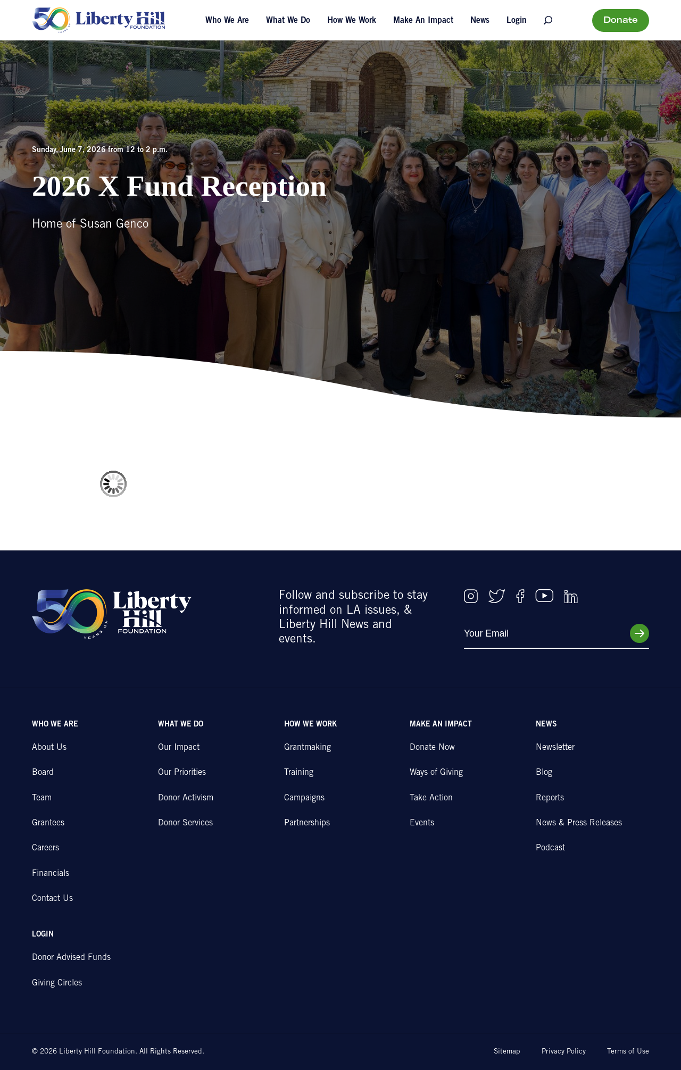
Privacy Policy (564, 1052)
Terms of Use (628, 1052)
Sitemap (507, 1052)
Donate (620, 20)
